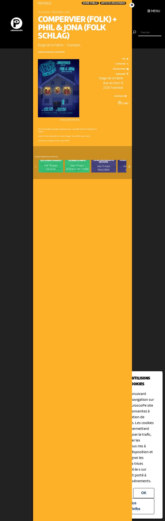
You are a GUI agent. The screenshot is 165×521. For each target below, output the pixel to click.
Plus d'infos (134, 506)
